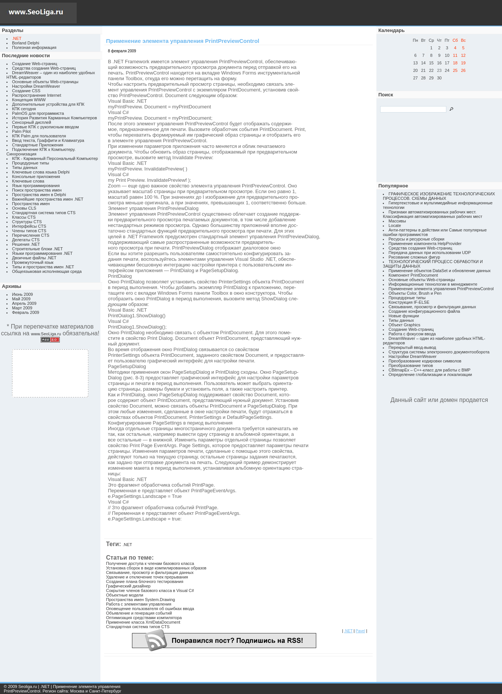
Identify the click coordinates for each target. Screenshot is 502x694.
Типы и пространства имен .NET (43, 267)
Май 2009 (21, 299)
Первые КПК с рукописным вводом (45, 127)
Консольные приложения (36, 176)
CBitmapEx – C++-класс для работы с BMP (429, 370)
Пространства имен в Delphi (39, 194)
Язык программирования (36, 185)
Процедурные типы (30, 163)
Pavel (360, 631)
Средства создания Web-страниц (44, 68)
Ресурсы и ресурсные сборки (416, 239)
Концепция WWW (28, 99)
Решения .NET (26, 244)
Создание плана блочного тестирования (144, 581)
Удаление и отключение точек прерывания (147, 577)
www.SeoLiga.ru (46, 334)
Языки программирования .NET (42, 253)
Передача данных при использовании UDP (429, 252)
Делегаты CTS (25, 239)
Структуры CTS (27, 221)
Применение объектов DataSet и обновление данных (439, 270)
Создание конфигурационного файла (424, 311)
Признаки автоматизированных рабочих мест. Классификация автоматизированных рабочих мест (432, 214)
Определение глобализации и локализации (430, 374)
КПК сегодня (24, 109)
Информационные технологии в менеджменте (432, 284)
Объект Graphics (404, 325)
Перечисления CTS (30, 235)
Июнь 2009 (22, 294)
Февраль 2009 (25, 312)
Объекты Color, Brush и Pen (414, 293)
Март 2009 (22, 308)
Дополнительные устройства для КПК (48, 104)
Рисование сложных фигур (414, 257)
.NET (127, 544)
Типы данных (24, 167)
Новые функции (403, 316)
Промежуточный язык (32, 262)
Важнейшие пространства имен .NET (47, 199)
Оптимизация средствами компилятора (144, 617)
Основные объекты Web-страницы (45, 81)
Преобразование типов (410, 365)
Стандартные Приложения (37, 145)
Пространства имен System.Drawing (140, 599)
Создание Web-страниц (34, 63)
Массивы (397, 221)
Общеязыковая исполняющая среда (47, 271)
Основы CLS (24, 208)
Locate (394, 225)
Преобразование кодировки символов (424, 361)
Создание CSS (26, 90)
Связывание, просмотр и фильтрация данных (150, 572)
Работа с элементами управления (138, 604)
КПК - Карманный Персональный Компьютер (55, 158)
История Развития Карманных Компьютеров (54, 118)
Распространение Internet (36, 95)
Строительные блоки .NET (37, 249)
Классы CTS (24, 217)
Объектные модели (124, 595)
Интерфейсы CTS (29, 226)
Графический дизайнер (128, 586)
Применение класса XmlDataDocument (143, 622)
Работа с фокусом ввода (412, 334)
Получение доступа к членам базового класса (150, 563)
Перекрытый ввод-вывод (412, 347)
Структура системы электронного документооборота (438, 352)
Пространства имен (31, 203)
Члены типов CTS (29, 230)
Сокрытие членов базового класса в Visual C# (150, 590)
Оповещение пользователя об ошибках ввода (150, 608)
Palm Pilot (21, 131)
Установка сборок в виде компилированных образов (156, 568)
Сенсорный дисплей (31, 122)
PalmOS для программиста (38, 113)
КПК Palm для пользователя (39, 136)
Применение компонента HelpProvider (424, 243)
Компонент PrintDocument (413, 275)
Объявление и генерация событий (139, 613)
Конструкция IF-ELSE (408, 302)
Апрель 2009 (24, 303)
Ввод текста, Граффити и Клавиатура (48, 140)
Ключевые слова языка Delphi (41, 172)
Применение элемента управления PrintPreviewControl (440, 288)
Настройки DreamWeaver (36, 86)
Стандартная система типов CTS (44, 212)
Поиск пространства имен (37, 190)
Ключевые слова (28, 181)
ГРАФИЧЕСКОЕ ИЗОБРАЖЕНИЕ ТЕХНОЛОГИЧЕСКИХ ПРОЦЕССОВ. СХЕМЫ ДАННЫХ (439, 196)
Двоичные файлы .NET (34, 258)
